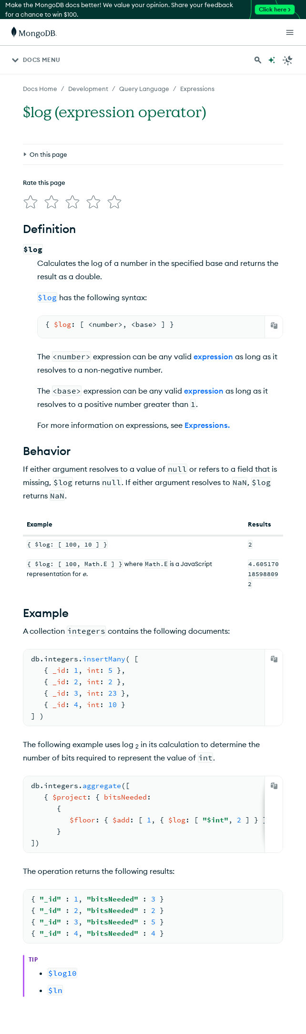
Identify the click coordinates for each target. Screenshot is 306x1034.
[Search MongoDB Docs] (258, 60)
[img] (30, 202)
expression (213, 356)
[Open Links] (290, 32)
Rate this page (44, 182)
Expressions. (207, 425)
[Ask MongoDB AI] (271, 60)
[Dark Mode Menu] (288, 60)
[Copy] (274, 325)
